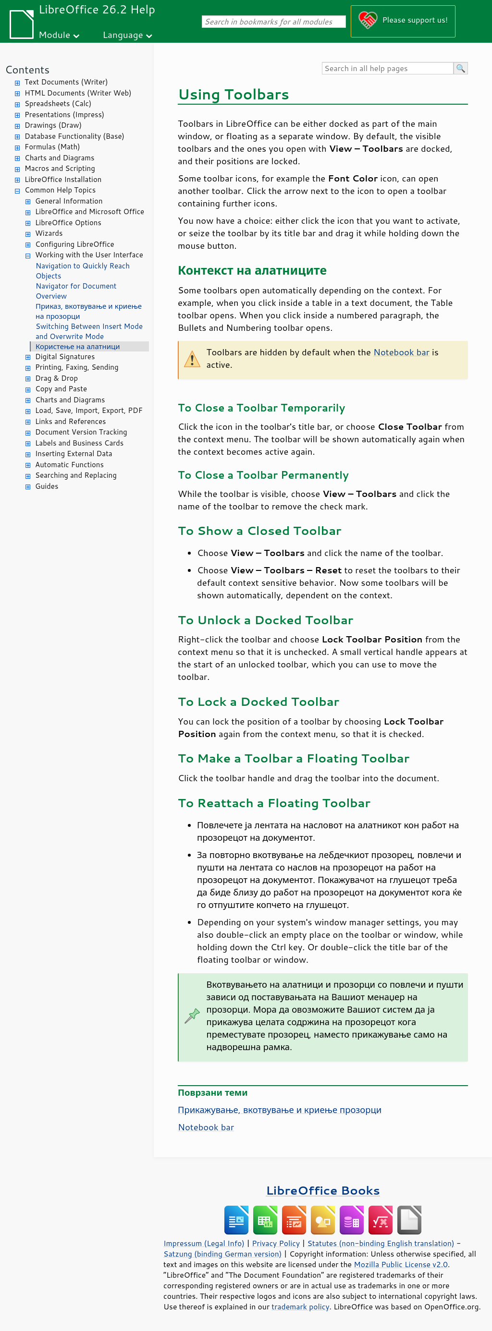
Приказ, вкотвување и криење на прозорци (89, 311)
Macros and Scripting (60, 168)
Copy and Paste (61, 389)
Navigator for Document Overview (76, 291)
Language (123, 34)
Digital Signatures (65, 356)
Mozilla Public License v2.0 (401, 1264)
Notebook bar (401, 352)
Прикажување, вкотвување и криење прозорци (279, 1109)
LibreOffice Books (323, 1190)
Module (54, 34)
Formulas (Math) (52, 147)
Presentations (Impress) (64, 114)
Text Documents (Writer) (66, 82)
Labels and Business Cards (79, 443)
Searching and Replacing (76, 475)
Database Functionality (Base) (74, 136)
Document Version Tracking (81, 432)
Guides (46, 486)
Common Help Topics (60, 190)
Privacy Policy (276, 1243)
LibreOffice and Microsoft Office (89, 211)
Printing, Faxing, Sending (77, 367)
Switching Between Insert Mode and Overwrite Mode (89, 331)
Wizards (48, 233)
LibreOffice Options (68, 223)
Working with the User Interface (89, 255)
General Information (69, 201)
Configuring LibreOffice (74, 244)
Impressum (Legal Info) (204, 1243)
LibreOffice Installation (63, 179)
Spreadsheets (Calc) (58, 103)
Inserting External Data (73, 453)
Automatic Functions (69, 465)
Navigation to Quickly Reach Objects (83, 271)
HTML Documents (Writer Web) (78, 93)
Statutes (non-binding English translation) (380, 1243)
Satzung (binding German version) (222, 1253)
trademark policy (300, 1306)
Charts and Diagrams (59, 158)
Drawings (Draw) (53, 125)
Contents (27, 69)
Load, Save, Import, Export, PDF (89, 410)
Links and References (70, 421)
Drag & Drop (56, 378)
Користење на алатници (78, 346)
